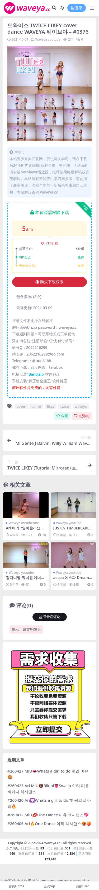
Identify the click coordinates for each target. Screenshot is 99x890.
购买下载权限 (49, 282)
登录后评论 (49, 617)
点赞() (81, 416)
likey (50, 406)
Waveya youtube (47, 39)
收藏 (62, 416)
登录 (76, 8)
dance (36, 406)
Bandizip (36, 374)
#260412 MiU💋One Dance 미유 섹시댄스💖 (48, 814)
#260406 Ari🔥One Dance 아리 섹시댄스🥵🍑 (49, 823)
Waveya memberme (24, 523)
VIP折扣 (49, 243)
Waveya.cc (52, 843)
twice (64, 406)
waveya (81, 406)
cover (21, 406)
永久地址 (12, 848)
